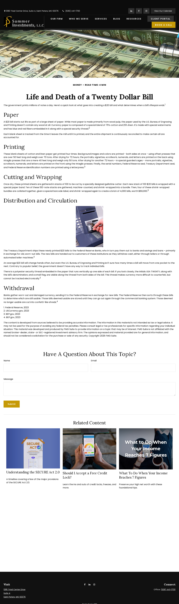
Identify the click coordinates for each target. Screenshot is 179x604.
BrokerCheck (120, 600)
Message (8, 370)
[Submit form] (12, 395)
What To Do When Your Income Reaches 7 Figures (143, 467)
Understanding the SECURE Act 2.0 (33, 464)
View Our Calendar (163, 2)
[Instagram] (94, 576)
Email (94, 352)
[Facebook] (139, 2)
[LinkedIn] (131, 2)
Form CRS (92, 596)
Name (7, 352)
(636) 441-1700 (71, 2)
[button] (56, 10)
